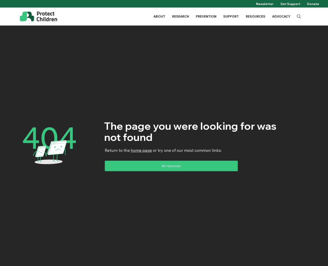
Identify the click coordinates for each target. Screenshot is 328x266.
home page (141, 150)
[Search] (299, 16)
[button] (159, 16)
